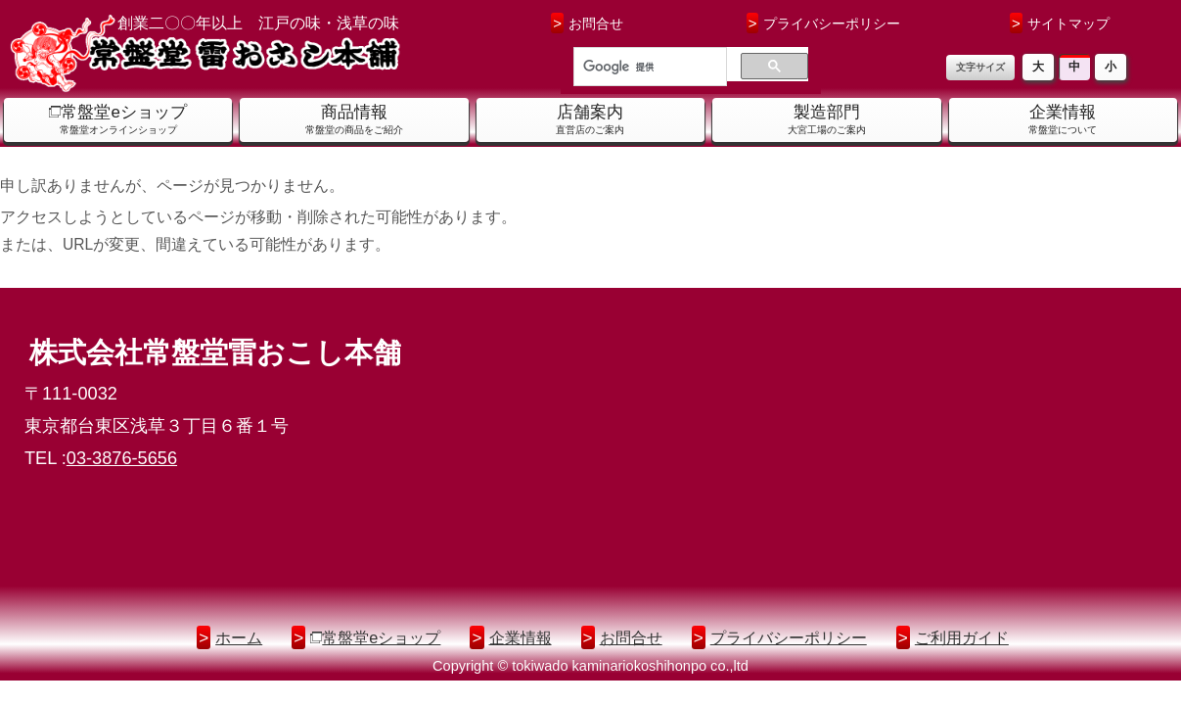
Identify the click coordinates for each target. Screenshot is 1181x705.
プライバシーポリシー (824, 22)
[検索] (648, 67)
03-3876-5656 (122, 458)
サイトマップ (1060, 22)
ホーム (238, 637)
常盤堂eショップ (381, 637)
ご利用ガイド (962, 637)
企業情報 (520, 637)
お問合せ (587, 22)
